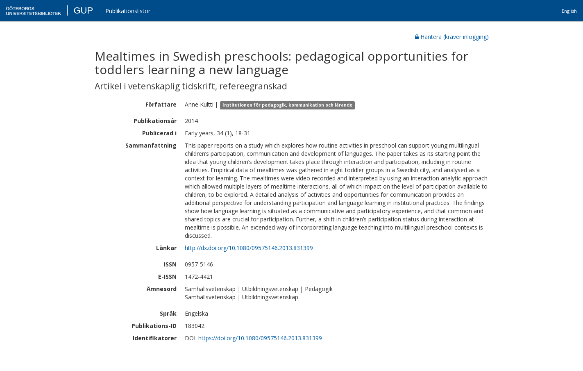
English (569, 11)
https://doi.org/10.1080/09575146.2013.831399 (260, 338)
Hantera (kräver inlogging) (452, 37)
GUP (83, 10)
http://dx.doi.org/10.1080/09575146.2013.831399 (249, 248)
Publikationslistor (127, 11)
